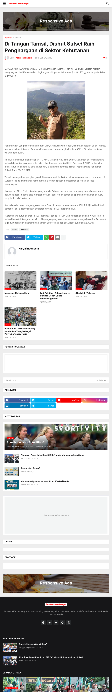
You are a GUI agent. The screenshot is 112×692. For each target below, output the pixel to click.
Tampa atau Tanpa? (30, 468)
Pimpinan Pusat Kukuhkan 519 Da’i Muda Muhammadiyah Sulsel (52, 455)
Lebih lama (101, 380)
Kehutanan (24, 229)
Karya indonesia (29, 248)
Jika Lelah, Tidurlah (85, 293)
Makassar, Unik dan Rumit (17, 293)
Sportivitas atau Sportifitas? (33, 644)
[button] (4, 3)
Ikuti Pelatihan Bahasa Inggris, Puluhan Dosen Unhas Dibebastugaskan (55, 296)
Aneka (18, 38)
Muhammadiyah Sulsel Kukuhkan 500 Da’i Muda (45, 481)
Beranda (9, 38)
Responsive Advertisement (56, 515)
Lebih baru (11, 380)
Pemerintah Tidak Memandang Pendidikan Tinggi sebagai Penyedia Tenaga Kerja (20, 331)
